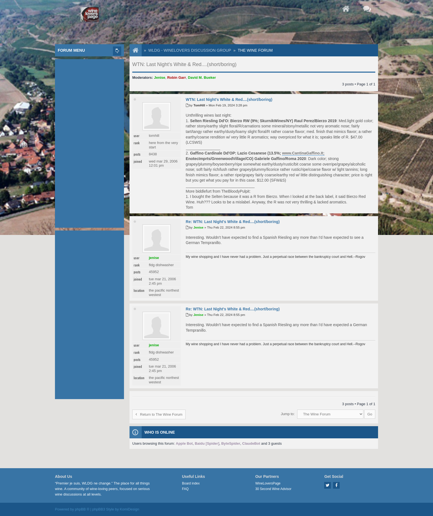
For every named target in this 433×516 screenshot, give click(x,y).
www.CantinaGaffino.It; (303, 153)
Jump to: (288, 414)
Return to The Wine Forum (159, 414)
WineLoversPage (267, 483)
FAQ (185, 489)
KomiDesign (129, 509)
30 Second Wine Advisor (273, 489)
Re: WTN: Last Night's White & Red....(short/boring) (233, 221)
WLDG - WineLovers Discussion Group (189, 50)
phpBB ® (82, 509)
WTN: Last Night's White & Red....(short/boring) (184, 64)
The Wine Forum (255, 50)
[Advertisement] (89, 142)
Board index (191, 483)
